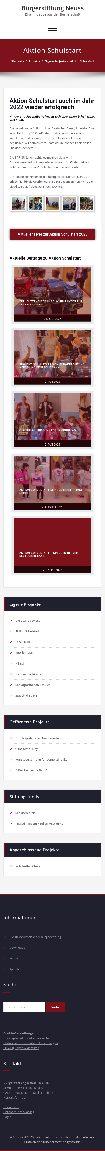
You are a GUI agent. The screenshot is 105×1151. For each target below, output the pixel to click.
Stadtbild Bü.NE (26, 695)
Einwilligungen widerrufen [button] (21, 1048)
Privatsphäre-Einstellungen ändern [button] (28, 1038)
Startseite (17, 61)
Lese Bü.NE (23, 642)
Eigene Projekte (55, 61)
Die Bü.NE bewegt (27, 620)
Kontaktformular (15, 1097)
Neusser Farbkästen (29, 674)
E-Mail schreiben (42, 1092)
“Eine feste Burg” (26, 749)
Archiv (13, 958)
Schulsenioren (25, 813)
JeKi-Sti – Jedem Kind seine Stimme (39, 823)
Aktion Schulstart (82, 61)
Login (7, 1117)
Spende (14, 969)
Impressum (11, 1107)
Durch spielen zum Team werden (38, 738)
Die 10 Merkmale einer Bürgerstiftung (35, 937)
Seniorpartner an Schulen (33, 685)
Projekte (34, 61)
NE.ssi (19, 663)
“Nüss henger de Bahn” (31, 770)
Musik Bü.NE (24, 653)
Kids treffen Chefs (27, 866)
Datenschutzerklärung (19, 1112)
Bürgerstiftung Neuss (52, 8)
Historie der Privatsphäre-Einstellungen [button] (31, 1043)
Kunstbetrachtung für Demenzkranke (41, 759)
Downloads (17, 947)
